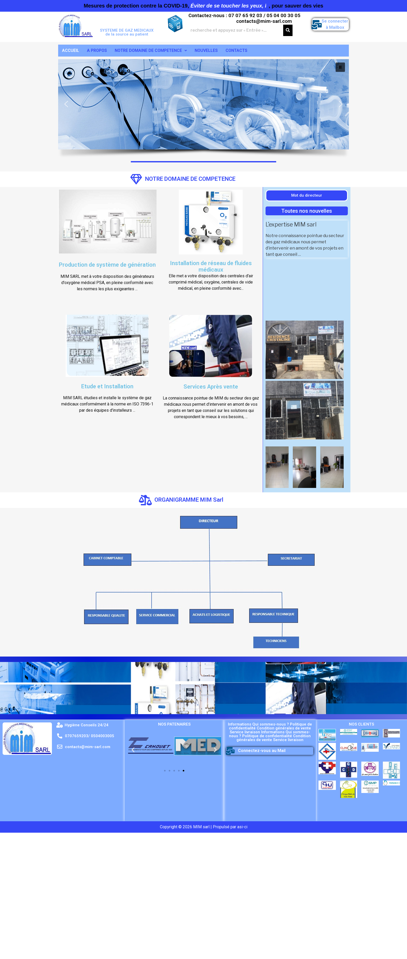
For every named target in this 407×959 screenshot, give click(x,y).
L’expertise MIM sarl (291, 224)
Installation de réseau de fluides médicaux (211, 266)
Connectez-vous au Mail (262, 750)
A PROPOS (97, 50)
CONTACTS (236, 50)
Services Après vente (211, 386)
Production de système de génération (107, 264)
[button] (66, 104)
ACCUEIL (70, 50)
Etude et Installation (107, 386)
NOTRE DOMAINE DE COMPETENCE (151, 50)
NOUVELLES (206, 50)
